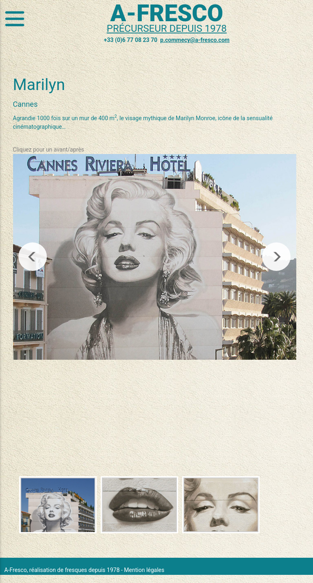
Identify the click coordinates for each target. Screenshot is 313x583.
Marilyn (39, 84)
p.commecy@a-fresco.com (194, 40)
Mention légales (144, 570)
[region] (154, 257)
